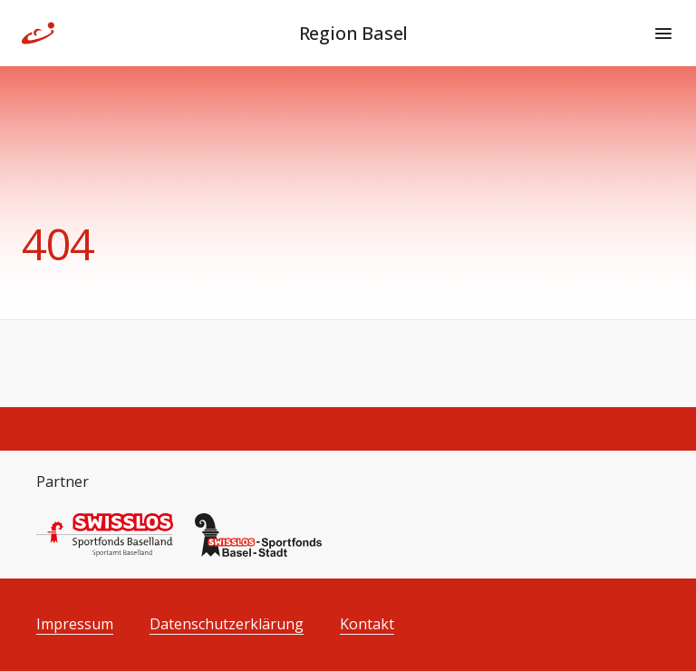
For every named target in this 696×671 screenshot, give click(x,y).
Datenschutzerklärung (227, 624)
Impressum (74, 624)
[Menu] (663, 33)
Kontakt (367, 624)
